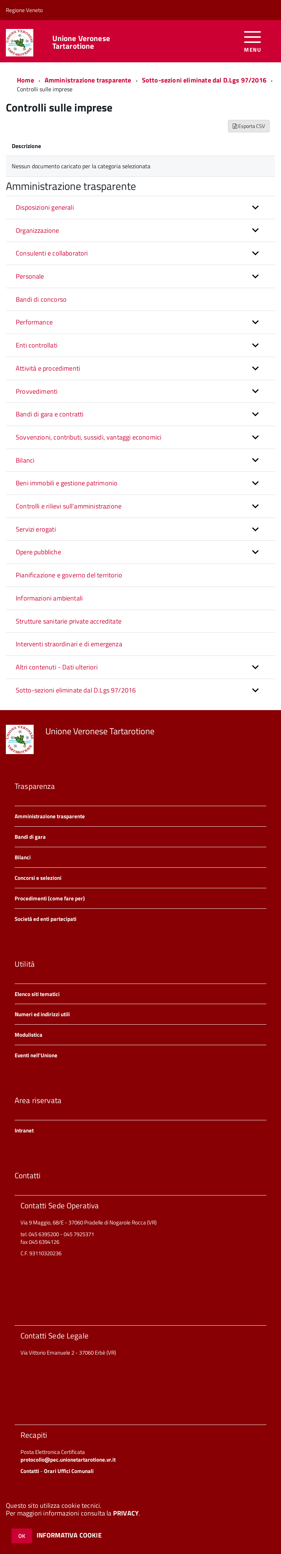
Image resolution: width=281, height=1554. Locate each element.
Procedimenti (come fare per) (50, 898)
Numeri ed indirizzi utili (42, 1014)
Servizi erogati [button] (36, 529)
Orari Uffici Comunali (69, 1471)
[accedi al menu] (252, 41)
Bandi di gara (30, 837)
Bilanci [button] (25, 460)
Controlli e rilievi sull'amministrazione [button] (68, 506)
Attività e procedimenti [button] (48, 368)
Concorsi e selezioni (38, 878)
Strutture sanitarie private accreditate (68, 621)
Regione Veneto (24, 10)
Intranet (24, 1130)
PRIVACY (126, 1513)
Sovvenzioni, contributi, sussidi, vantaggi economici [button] (88, 437)
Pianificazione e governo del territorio (69, 575)
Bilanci (23, 857)
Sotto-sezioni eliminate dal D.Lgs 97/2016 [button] (76, 690)
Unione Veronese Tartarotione (81, 42)
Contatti (29, 1471)
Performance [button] (34, 322)
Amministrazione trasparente (88, 80)
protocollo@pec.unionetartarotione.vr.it (68, 1459)
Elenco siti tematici (37, 994)
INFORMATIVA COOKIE (69, 1535)
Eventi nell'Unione (36, 1055)
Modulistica (28, 1035)
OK (21, 1536)
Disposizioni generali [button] (45, 207)
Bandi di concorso (41, 299)
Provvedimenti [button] (36, 391)
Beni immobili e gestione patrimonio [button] (66, 483)
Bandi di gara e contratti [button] (50, 414)
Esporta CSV (249, 126)
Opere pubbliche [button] (38, 552)
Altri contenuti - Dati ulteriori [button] (57, 667)
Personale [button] (30, 276)
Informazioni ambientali (49, 598)
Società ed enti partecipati (45, 919)
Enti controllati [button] (36, 345)
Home (25, 80)
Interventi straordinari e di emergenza (69, 644)
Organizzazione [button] (37, 230)
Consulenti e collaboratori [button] (52, 253)
